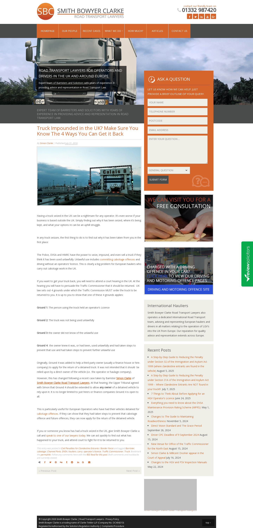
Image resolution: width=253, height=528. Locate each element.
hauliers (72, 451)
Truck (127, 451)
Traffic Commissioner (112, 451)
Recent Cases (91, 31)
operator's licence (92, 451)
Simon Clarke (46, 143)
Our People (69, 31)
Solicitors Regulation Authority (84, 526)
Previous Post (47, 470)
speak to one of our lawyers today (65, 435)
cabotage (41, 451)
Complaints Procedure (113, 526)
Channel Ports (54, 451)
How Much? (135, 31)
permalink (45, 454)
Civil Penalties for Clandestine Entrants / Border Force (87, 448)
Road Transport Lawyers (91, 519)
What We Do (113, 31)
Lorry (79, 451)
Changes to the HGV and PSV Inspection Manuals (179, 462)
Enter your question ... (177, 150)
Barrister (129, 448)
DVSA (64, 451)
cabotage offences (47, 413)
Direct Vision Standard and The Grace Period (176, 425)
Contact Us (179, 31)
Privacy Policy (112, 519)
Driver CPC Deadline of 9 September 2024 (175, 434)
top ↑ (208, 522)
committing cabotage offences (117, 259)
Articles (157, 31)
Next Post (133, 470)
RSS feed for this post (96, 454)
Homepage (47, 31)
